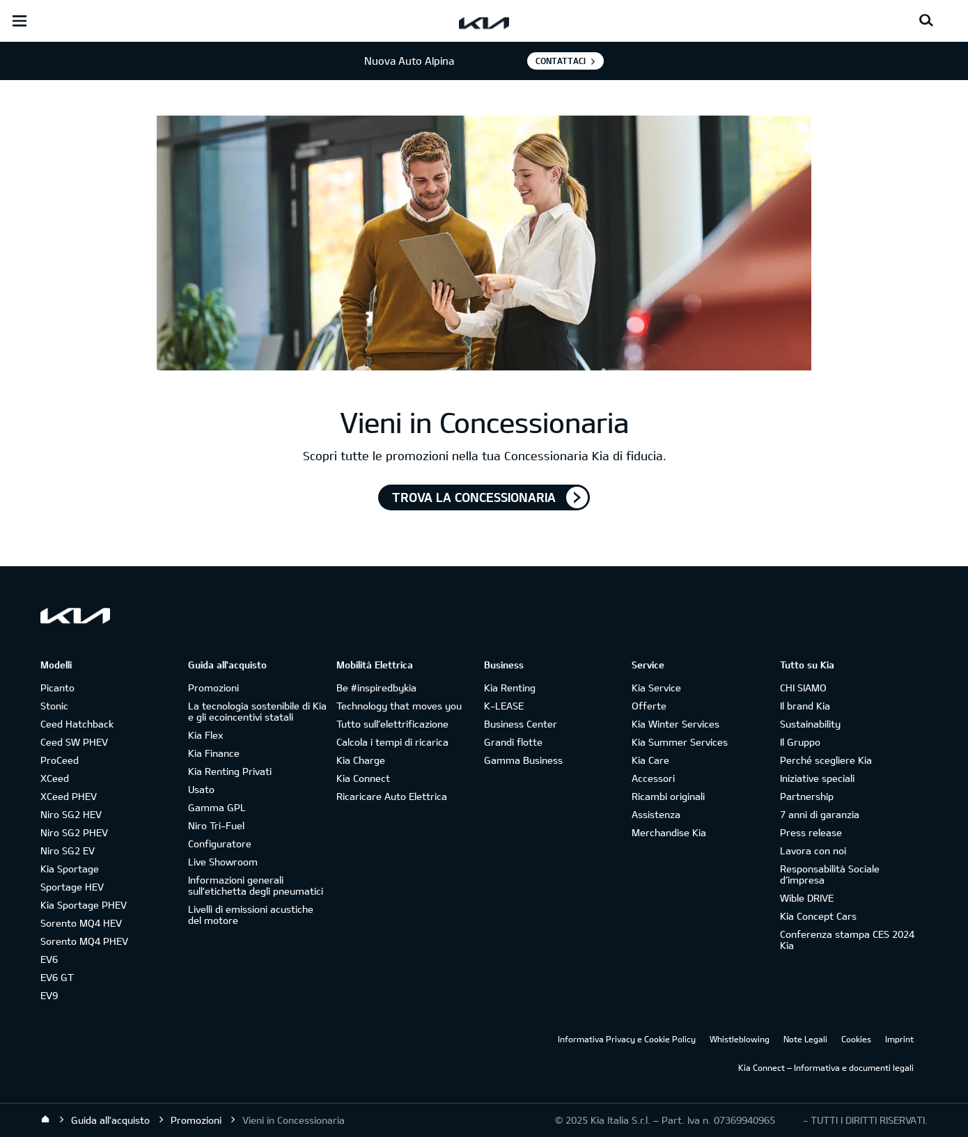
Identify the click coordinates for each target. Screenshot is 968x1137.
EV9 (49, 995)
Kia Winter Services (675, 724)
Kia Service (656, 687)
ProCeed (59, 760)
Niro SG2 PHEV (74, 832)
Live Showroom (223, 862)
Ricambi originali (668, 796)
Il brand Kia (805, 706)
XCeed (54, 778)
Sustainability (810, 724)
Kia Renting (510, 687)
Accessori (653, 778)
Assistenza (656, 814)
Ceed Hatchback (77, 724)
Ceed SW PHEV (74, 742)
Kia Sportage (69, 869)
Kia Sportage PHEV (83, 905)
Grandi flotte (513, 742)
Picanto (57, 687)
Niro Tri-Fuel (216, 825)
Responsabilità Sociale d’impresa (830, 874)
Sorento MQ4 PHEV (84, 941)
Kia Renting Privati (230, 771)
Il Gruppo (800, 742)
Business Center (520, 724)
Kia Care (650, 760)
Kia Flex (205, 735)
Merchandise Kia (669, 832)
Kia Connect (363, 778)
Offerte (649, 706)
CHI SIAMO (803, 687)
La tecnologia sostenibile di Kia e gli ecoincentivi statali (257, 711)
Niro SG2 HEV (71, 814)
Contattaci (561, 60)
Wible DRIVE (807, 898)
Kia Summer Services (680, 742)
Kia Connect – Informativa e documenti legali (826, 1067)
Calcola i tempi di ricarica (392, 742)
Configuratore (219, 843)
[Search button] (926, 21)
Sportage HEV (72, 887)
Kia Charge (360, 760)
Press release (811, 832)
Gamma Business (523, 760)
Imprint (899, 1039)
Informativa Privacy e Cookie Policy (627, 1039)
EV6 (49, 959)
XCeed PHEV (68, 796)
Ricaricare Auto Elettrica (391, 796)
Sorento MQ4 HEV (81, 923)
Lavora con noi (813, 850)
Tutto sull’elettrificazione (392, 724)
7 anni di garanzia (819, 814)
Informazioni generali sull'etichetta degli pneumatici (255, 885)
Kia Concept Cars (818, 916)
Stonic (54, 706)
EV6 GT (57, 977)
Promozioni (213, 687)
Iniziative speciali (817, 778)
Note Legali (805, 1039)
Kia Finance (214, 753)
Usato (201, 789)
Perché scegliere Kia (826, 760)
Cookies (856, 1039)
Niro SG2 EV (67, 850)
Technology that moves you (399, 706)
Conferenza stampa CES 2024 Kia (847, 939)
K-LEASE (504, 706)
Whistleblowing (740, 1039)
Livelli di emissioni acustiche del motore (250, 914)
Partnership (807, 796)
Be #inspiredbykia (376, 687)
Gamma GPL (217, 807)
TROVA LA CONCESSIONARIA (474, 497)
